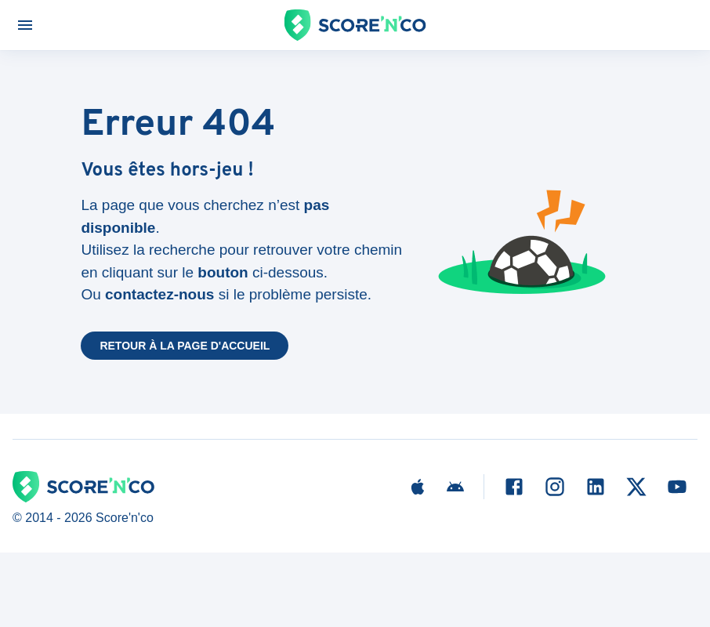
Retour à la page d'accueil (185, 345)
